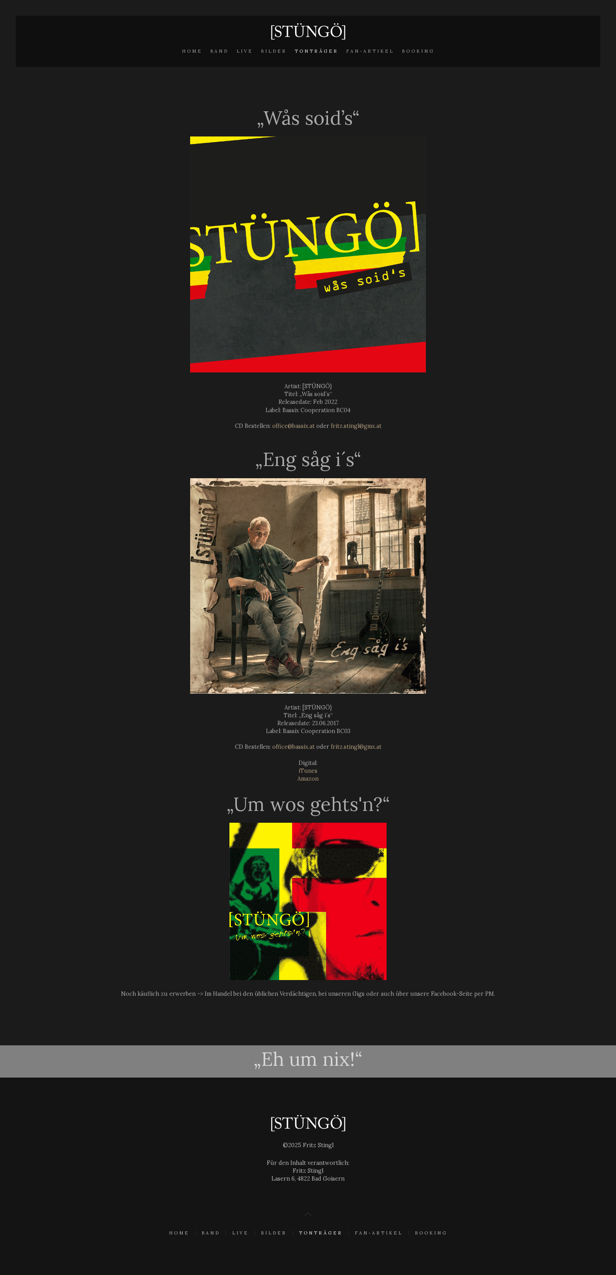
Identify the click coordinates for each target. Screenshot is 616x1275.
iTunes (308, 770)
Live (244, 51)
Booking (418, 51)
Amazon (308, 778)
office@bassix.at (293, 425)
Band (219, 51)
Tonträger (316, 51)
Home (192, 51)
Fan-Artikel (370, 51)
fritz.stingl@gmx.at (356, 425)
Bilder (274, 51)
